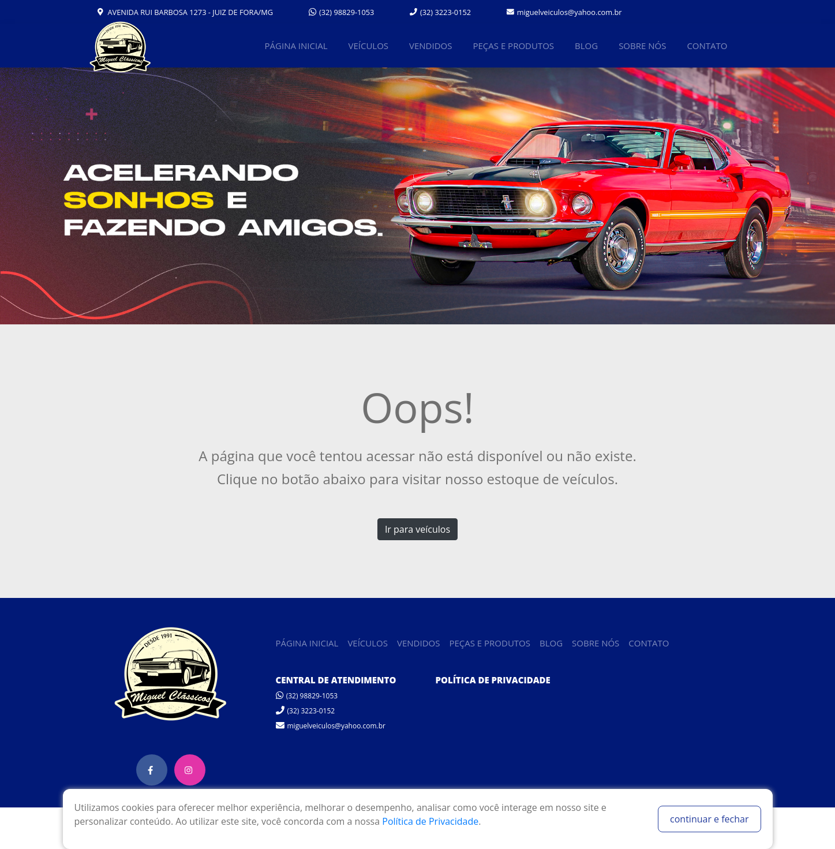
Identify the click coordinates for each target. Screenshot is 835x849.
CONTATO (707, 45)
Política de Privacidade (430, 821)
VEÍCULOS (368, 45)
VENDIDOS (430, 45)
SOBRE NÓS (642, 45)
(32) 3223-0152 (440, 12)
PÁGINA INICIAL (296, 45)
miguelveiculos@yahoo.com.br (564, 12)
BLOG (586, 45)
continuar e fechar (709, 819)
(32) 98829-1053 (342, 12)
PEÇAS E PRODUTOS (513, 45)
